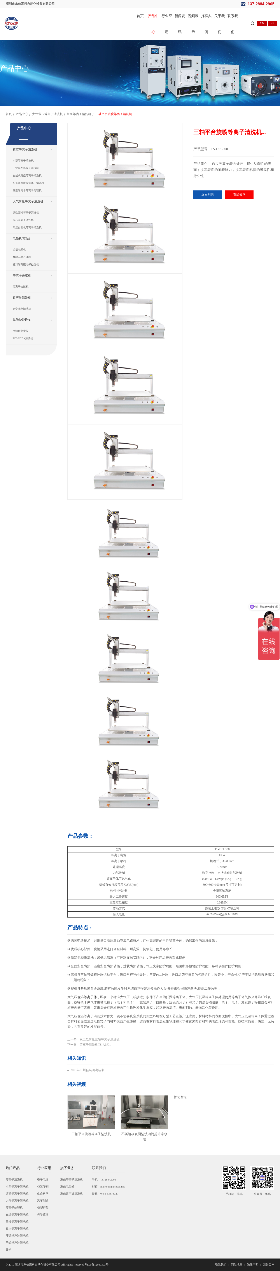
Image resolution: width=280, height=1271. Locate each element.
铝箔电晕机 (19, 249)
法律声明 (252, 1264)
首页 (140, 16)
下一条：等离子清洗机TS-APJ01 (89, 1044)
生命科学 (43, 1193)
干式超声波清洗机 (17, 1242)
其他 (8, 1249)
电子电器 (43, 1179)
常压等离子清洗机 (79, 114)
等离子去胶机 (22, 275)
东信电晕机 (67, 1186)
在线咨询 (239, 194)
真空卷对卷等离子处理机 (27, 190)
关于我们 (219, 24)
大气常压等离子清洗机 (47, 114)
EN (273, 23)
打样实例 (206, 24)
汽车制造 (43, 1200)
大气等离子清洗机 (17, 1200)
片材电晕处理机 (22, 257)
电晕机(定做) (21, 238)
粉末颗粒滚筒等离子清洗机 (28, 183)
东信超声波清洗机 (71, 1193)
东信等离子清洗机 (71, 1179)
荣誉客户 (268, 1264)
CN (262, 23)
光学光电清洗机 (22, 308)
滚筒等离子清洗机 (17, 1193)
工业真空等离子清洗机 (26, 168)
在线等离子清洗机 (17, 1214)
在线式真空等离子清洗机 (27, 175)
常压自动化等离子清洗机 (27, 227)
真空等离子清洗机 (25, 149)
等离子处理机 (14, 1207)
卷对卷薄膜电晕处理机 (26, 264)
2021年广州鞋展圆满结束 (87, 1070)
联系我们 (233, 24)
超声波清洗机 (22, 297)
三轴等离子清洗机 (17, 1221)
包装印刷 (43, 1186)
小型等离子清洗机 (23, 160)
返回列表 (207, 194)
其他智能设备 (22, 319)
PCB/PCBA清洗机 (23, 338)
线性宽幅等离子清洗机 (26, 212)
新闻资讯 (180, 24)
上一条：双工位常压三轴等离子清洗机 (93, 1039)
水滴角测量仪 (20, 330)
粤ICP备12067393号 (96, 1264)
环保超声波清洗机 (17, 1235)
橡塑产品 (43, 1207)
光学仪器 (43, 1214)
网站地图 (236, 1264)
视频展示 (193, 24)
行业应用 (166, 24)
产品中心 (153, 24)
